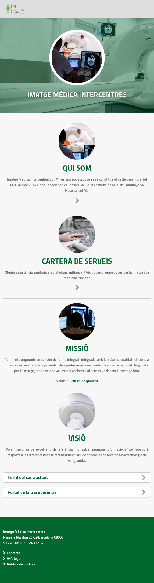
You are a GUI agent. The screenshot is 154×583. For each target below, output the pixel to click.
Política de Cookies (21, 564)
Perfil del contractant (28, 477)
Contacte (13, 552)
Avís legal (14, 558)
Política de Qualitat (83, 380)
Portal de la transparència (32, 492)
